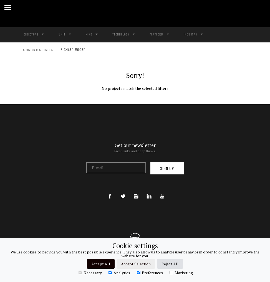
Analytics (119, 272)
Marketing (181, 272)
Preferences (150, 272)
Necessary (90, 272)
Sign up (167, 168)
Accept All (100, 263)
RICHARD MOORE (70, 50)
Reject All (170, 263)
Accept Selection (136, 263)
